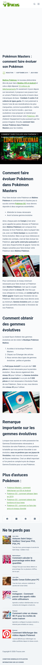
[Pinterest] (25, 519)
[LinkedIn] (34, 519)
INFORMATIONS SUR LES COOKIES (13, 662)
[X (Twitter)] (16, 519)
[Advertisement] (21, 30)
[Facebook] (7, 519)
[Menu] (39, 4)
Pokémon (31, 116)
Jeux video (34, 73)
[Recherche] (34, 4)
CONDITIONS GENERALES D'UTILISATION (15, 659)
